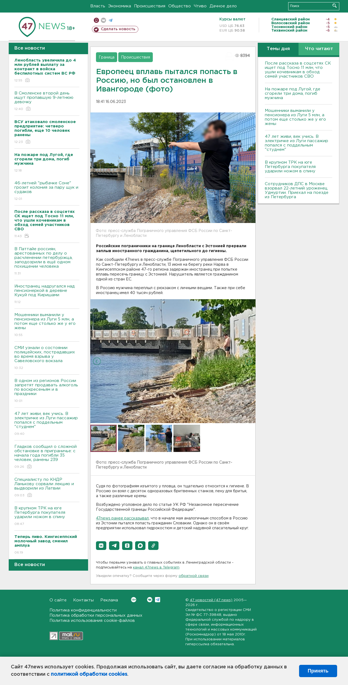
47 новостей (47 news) (211, 600)
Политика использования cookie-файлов (92, 620)
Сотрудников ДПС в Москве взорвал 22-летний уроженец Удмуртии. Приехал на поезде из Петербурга (296, 190)
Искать (335, 6)
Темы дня (278, 49)
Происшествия (149, 6)
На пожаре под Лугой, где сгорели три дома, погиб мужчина (292, 93)
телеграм (110, 20)
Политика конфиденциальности (83, 610)
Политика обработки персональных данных (95, 615)
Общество (179, 6)
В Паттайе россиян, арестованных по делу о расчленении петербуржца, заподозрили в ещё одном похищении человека (46, 261)
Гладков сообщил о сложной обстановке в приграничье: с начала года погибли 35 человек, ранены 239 (46, 457)
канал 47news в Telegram (156, 567)
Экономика (119, 6)
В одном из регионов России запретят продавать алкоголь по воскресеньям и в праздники (46, 391)
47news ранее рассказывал (122, 518)
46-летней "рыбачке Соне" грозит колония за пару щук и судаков (46, 191)
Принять (318, 671)
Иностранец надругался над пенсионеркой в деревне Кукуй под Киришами (46, 294)
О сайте (58, 600)
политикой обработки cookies (89, 674)
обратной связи (194, 575)
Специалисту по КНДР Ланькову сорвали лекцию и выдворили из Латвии (46, 488)
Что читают (319, 49)
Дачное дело (223, 6)
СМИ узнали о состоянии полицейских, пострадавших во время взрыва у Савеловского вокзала (46, 358)
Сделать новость (118, 29)
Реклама (109, 600)
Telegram (157, 599)
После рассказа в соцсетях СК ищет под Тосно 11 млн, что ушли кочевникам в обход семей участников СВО (298, 70)
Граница (106, 57)
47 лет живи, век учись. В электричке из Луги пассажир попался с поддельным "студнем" (46, 424)
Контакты (83, 600)
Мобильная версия (96, 20)
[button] (101, 545)
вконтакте (103, 20)
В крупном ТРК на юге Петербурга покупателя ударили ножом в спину (46, 516)
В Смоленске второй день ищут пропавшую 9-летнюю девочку (46, 101)
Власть (97, 6)
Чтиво (200, 6)
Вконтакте (133, 599)
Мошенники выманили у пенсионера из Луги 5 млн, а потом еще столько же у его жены (46, 325)
